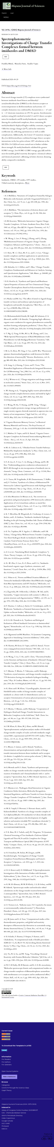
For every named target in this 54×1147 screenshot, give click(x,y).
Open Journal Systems (10, 1071)
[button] (6, 69)
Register (4, 13)
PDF (5, 57)
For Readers (6, 1059)
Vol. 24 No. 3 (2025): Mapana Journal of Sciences (21, 30)
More (27, 183)
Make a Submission (9, 1076)
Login (12, 13)
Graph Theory (6, 1090)
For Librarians (6, 1064)
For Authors (6, 1062)
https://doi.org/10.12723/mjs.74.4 (18, 86)
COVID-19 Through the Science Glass (15, 1088)
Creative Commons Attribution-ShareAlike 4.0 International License (24, 996)
